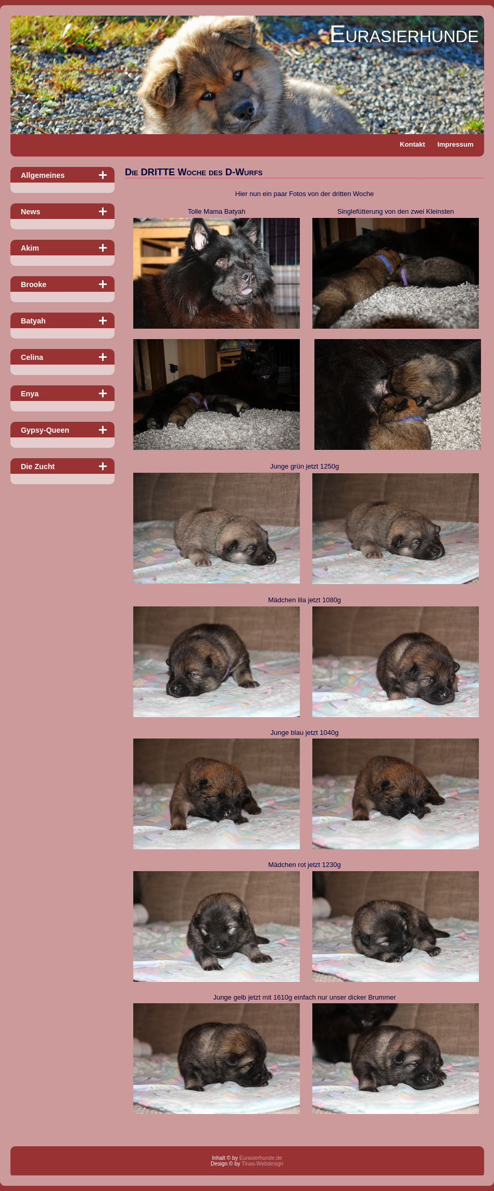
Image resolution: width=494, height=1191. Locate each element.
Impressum (455, 144)
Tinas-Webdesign (262, 1164)
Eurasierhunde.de (260, 1158)
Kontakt (412, 144)
